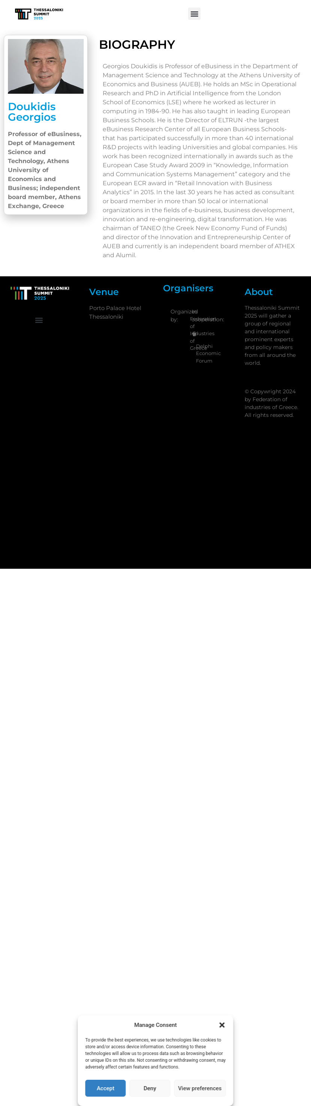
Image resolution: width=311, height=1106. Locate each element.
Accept (105, 1088)
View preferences (199, 1088)
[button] (222, 1025)
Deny (150, 1088)
